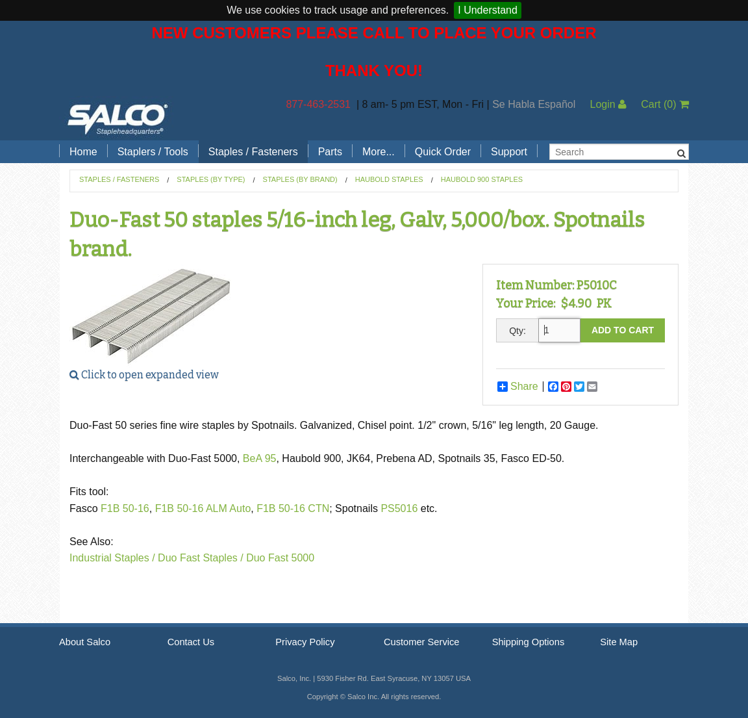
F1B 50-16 (125, 508)
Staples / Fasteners (253, 151)
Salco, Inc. (117, 118)
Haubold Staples (389, 179)
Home (83, 151)
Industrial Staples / (112, 557)
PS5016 (400, 508)
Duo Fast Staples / (200, 557)
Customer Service (421, 642)
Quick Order (443, 151)
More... (378, 151)
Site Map (619, 642)
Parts (330, 151)
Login (608, 104)
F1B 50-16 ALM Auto (203, 508)
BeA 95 (260, 458)
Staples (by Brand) (300, 179)
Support (509, 151)
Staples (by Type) (211, 179)
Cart (665, 104)
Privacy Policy (304, 642)
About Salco (84, 642)
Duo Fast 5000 (280, 557)
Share (517, 386)
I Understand (487, 10)
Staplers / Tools (153, 151)
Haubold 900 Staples (482, 179)
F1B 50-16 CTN (292, 508)
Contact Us (191, 642)
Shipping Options (528, 642)
